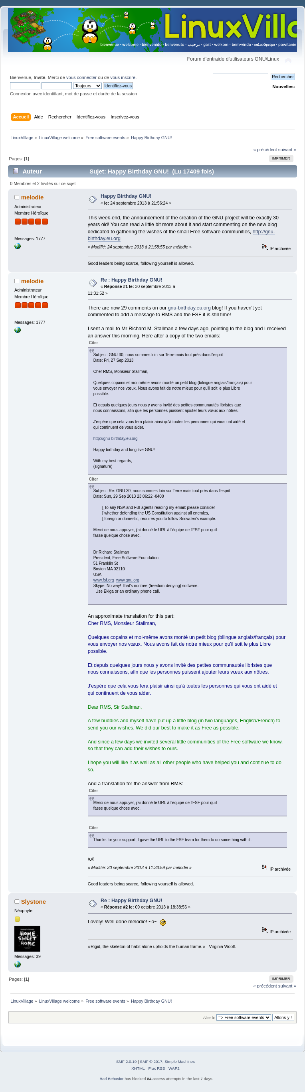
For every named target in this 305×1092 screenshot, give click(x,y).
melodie (32, 197)
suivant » (287, 149)
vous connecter (81, 77)
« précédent (265, 149)
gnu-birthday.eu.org (189, 308)
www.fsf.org (103, 580)
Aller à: (209, 1017)
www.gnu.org (127, 580)
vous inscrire (122, 77)
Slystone (33, 901)
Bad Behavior (112, 1078)
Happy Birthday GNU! (126, 196)
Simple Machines (179, 1061)
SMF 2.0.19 (126, 1061)
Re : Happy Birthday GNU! (131, 280)
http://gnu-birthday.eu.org (115, 438)
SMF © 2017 (151, 1061)
